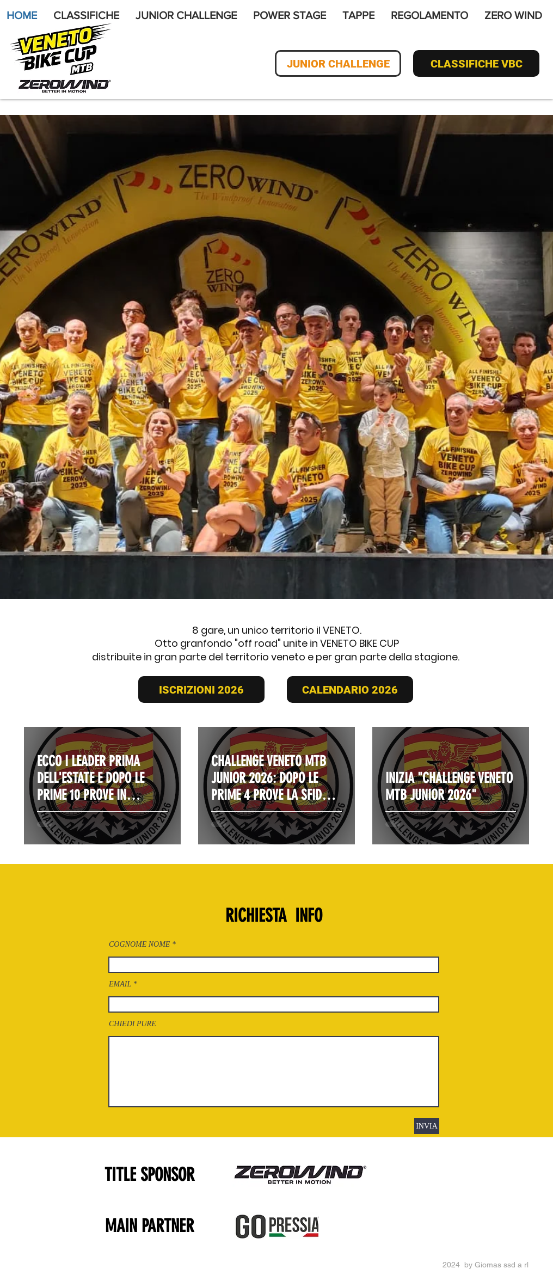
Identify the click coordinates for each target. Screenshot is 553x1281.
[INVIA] (426, 1126)
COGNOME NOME (139, 944)
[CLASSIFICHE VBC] (476, 63)
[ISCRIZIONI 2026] (201, 689)
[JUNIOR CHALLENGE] (338, 63)
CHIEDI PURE (132, 1024)
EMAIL (120, 984)
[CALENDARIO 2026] (350, 689)
